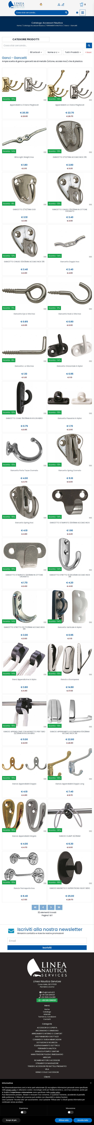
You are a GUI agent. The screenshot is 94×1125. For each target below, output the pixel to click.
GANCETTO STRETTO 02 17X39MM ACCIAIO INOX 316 (24, 628)
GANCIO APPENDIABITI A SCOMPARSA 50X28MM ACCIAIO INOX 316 (69, 733)
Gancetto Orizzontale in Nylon (70, 366)
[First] (35, 907)
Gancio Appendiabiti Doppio (24, 784)
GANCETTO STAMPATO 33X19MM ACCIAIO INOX (70, 523)
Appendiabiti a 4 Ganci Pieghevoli (69, 105)
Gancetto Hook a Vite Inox (69, 314)
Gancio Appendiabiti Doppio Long (69, 784)
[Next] (51, 907)
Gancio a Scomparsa (70, 680)
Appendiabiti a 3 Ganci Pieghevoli (24, 105)
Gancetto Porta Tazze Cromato (24, 471)
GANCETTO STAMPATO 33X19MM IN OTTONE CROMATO (24, 576)
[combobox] (39, 12)
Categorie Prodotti (26, 39)
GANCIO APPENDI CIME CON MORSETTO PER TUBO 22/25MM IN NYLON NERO (24, 733)
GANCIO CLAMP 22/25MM (69, 836)
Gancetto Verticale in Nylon (70, 627)
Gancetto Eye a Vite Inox (24, 314)
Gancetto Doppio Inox (69, 262)
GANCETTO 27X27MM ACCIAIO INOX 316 (70, 157)
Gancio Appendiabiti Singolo (24, 836)
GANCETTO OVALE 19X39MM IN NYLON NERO (24, 418)
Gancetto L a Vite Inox (24, 366)
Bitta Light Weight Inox (24, 157)
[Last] (58, 907)
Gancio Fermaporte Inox (24, 888)
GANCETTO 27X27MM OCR (24, 210)
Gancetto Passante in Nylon (70, 418)
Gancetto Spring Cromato (69, 471)
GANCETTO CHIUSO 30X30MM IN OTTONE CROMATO (69, 210)
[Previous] (43, 907)
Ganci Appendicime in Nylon (24, 680)
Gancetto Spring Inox (24, 523)
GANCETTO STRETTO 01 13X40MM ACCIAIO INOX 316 (70, 576)
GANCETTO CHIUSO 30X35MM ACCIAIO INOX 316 (24, 262)
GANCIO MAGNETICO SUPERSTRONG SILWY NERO (70, 888)
